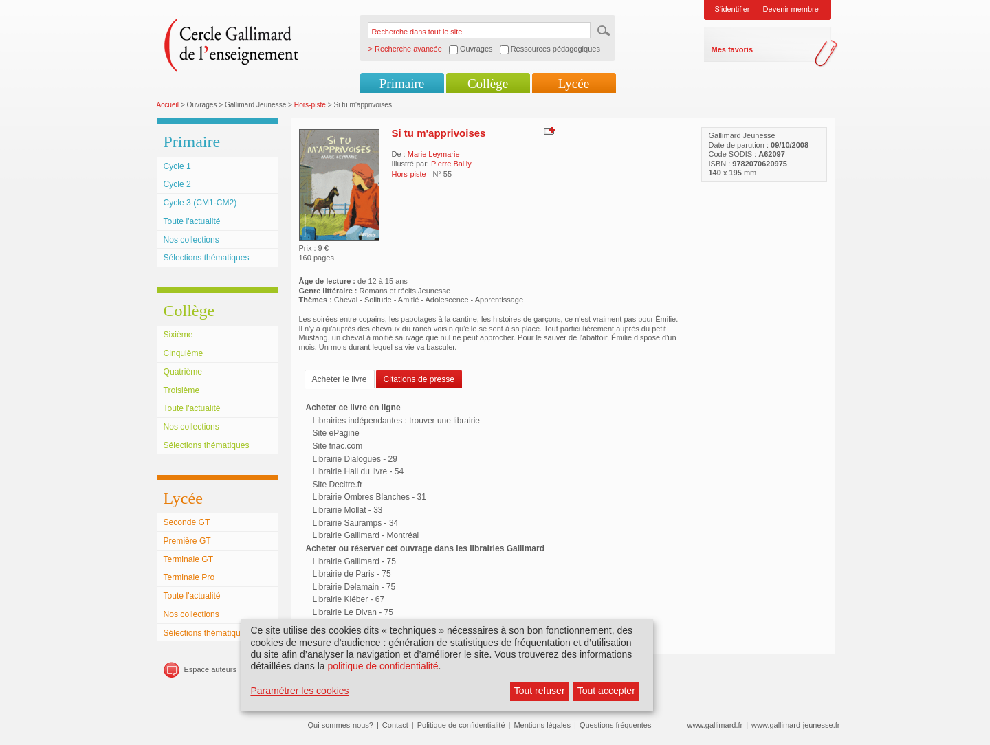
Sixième (178, 335)
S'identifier (732, 9)
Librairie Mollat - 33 (348, 510)
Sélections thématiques (207, 258)
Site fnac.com (338, 446)
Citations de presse (419, 379)
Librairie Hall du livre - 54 (358, 471)
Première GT (187, 541)
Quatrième (183, 372)
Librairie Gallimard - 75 (354, 561)
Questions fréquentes (616, 725)
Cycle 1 (177, 166)
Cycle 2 (177, 184)
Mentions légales (542, 725)
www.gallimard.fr (715, 725)
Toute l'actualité (192, 221)
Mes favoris (733, 49)
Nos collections (191, 240)
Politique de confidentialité (461, 725)
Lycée (573, 83)
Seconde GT (187, 522)
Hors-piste (310, 105)
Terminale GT (189, 559)
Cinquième (184, 353)
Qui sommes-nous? (340, 725)
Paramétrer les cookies (299, 690)
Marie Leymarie (434, 154)
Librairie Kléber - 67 (349, 599)
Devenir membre (791, 9)
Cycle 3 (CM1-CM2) (200, 203)
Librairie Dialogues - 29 (355, 459)
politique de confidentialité (382, 665)
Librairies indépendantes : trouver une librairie (396, 420)
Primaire (402, 83)
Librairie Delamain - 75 (354, 587)
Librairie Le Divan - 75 (353, 612)
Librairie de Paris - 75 (352, 574)
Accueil (168, 105)
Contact (395, 725)
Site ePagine (336, 433)
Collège (488, 83)
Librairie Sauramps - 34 (356, 523)
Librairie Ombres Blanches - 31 (369, 497)
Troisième (182, 390)
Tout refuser (539, 690)
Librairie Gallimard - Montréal (366, 535)
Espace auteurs (210, 669)
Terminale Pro (189, 577)
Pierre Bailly (451, 163)
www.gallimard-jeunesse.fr (795, 725)
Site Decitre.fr (338, 484)
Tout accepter (606, 690)
